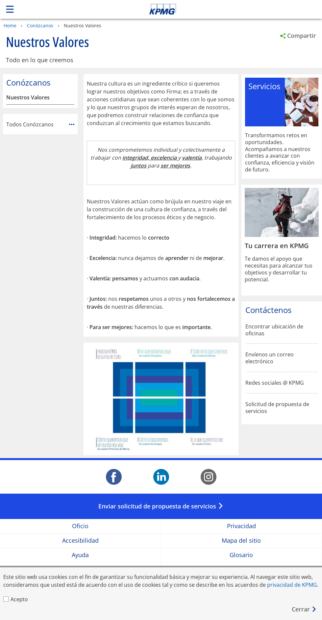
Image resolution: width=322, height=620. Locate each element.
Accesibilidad (80, 541)
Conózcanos (40, 25)
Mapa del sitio (241, 541)
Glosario (241, 555)
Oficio (80, 526)
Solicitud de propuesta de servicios (277, 408)
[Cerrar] (304, 609)
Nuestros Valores (28, 97)
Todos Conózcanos (40, 124)
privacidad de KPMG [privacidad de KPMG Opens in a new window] (292, 584)
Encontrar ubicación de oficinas (274, 330)
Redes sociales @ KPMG (274, 382)
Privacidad (241, 526)
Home (10, 25)
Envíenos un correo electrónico (269, 358)
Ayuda (80, 555)
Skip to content (226, 9)
